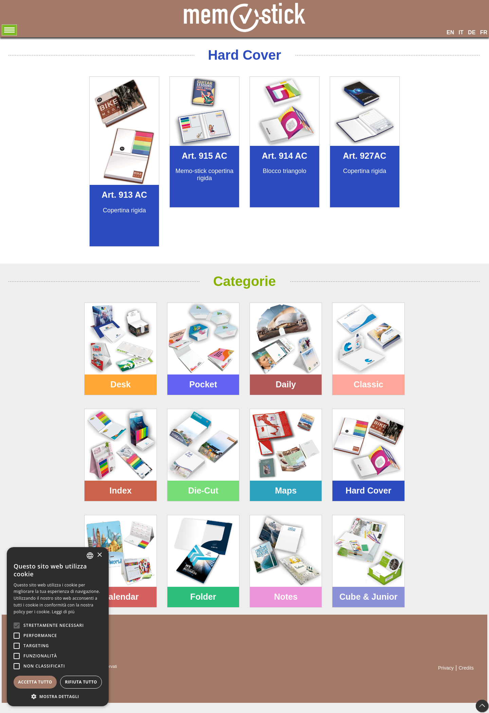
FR (483, 32)
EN (450, 32)
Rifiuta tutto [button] (81, 682)
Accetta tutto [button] (35, 682)
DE (471, 32)
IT (461, 32)
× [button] (99, 555)
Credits (466, 668)
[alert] (58, 626)
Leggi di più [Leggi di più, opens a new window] (63, 612)
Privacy (446, 668)
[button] (58, 696)
